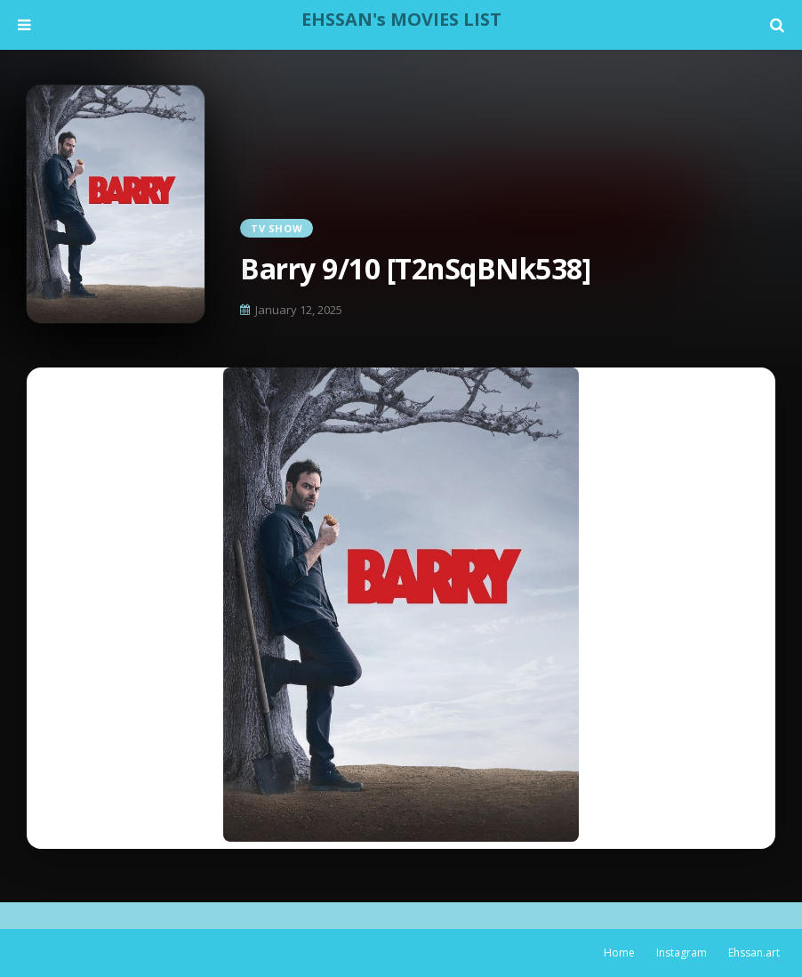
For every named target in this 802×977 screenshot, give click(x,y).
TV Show (276, 228)
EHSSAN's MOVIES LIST (401, 19)
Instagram (681, 952)
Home (619, 952)
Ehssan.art (754, 952)
